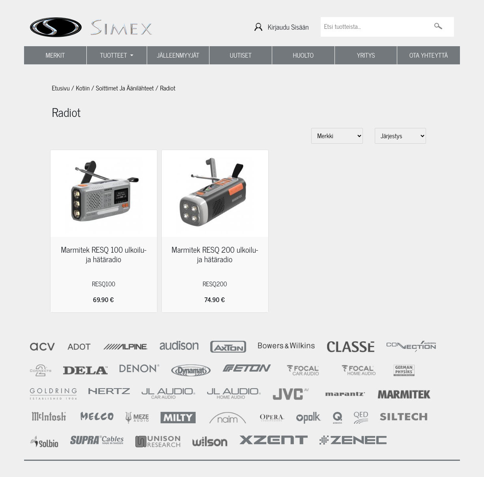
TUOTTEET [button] (114, 55)
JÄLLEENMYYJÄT (178, 55)
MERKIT (55, 55)
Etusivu (61, 88)
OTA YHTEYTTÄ (428, 55)
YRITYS (366, 55)
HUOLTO (303, 55)
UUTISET (241, 55)
